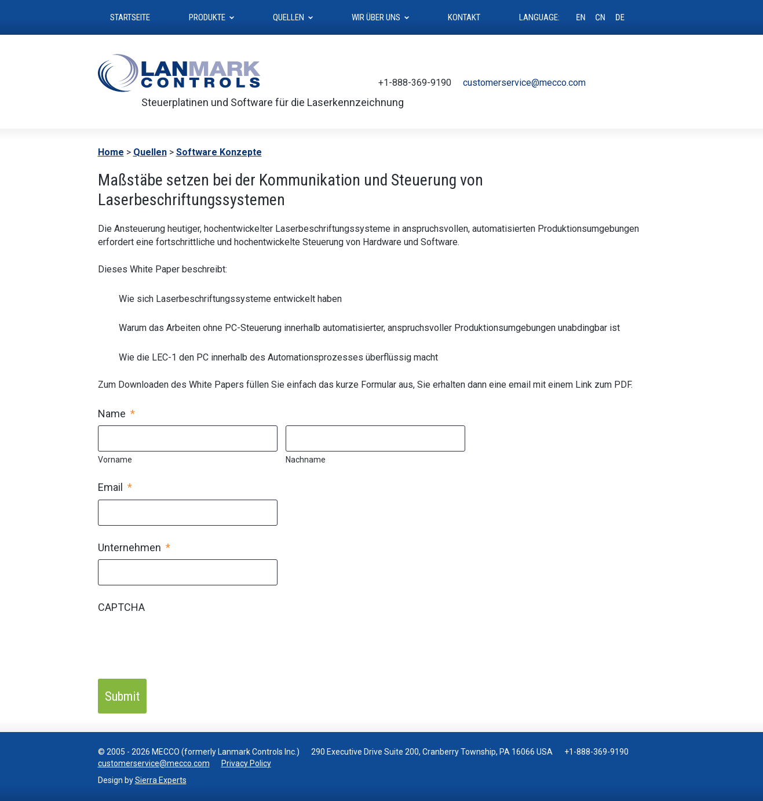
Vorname (115, 459)
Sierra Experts (161, 780)
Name (116, 413)
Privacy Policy (246, 763)
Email (115, 487)
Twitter (605, 83)
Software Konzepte (219, 152)
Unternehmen (134, 547)
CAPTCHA (121, 607)
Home (111, 152)
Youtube (640, 83)
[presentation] (186, 641)
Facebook (623, 83)
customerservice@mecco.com (524, 82)
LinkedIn (657, 83)
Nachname (306, 459)
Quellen (150, 152)
